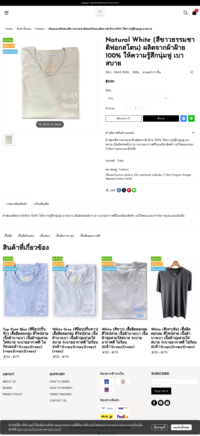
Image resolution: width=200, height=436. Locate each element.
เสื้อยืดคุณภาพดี (90, 235)
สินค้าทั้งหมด (24, 28)
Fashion (40, 28)
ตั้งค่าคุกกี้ (159, 427)
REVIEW (7, 387)
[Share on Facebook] (119, 190)
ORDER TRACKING (61, 394)
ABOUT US (9, 381)
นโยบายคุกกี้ (54, 429)
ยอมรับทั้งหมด (181, 427)
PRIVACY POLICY (13, 394)
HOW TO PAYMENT (61, 387)
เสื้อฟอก (45, 235)
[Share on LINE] (134, 190)
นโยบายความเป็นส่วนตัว (30, 429)
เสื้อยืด (8, 235)
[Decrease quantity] (129, 108)
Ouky (120, 160)
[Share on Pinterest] (129, 190)
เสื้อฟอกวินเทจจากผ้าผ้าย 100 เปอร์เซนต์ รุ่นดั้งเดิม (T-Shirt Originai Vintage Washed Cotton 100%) (148, 176)
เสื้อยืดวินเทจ (26, 235)
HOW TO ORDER (60, 381)
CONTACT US (58, 400)
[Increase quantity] (142, 108)
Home (9, 28)
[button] (186, 13)
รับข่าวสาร (161, 391)
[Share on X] (124, 190)
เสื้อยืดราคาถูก (65, 235)
